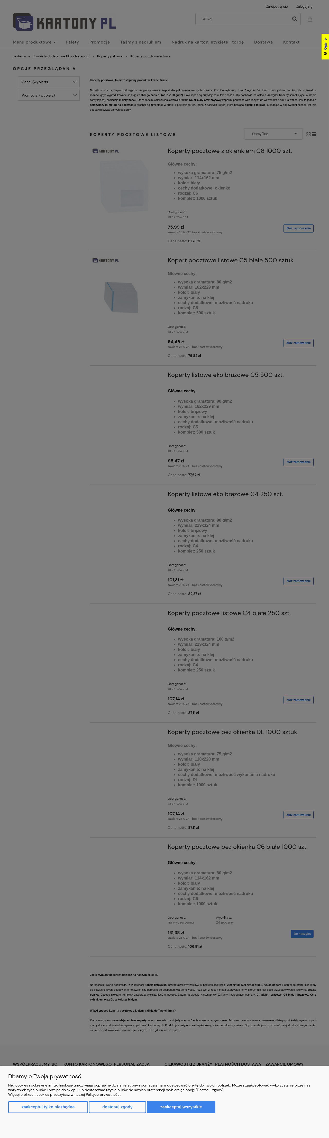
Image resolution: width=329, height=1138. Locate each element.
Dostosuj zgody (117, 1107)
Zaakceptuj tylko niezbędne (48, 1107)
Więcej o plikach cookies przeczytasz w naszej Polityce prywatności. (64, 1094)
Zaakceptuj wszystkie (181, 1107)
